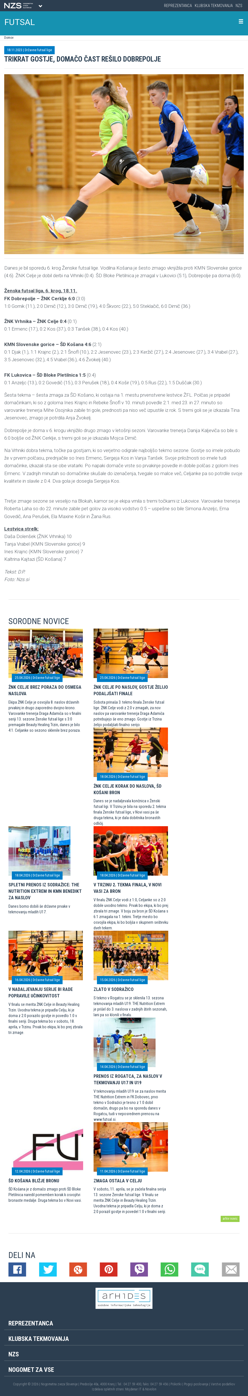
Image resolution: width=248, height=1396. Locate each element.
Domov (9, 38)
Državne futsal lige (38, 50)
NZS (239, 5)
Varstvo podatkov (223, 1384)
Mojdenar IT (133, 1389)
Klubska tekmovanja (214, 5)
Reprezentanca (178, 5)
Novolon (150, 1389)
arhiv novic (230, 1219)
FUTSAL (20, 22)
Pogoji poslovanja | (197, 1384)
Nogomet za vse (31, 1369)
